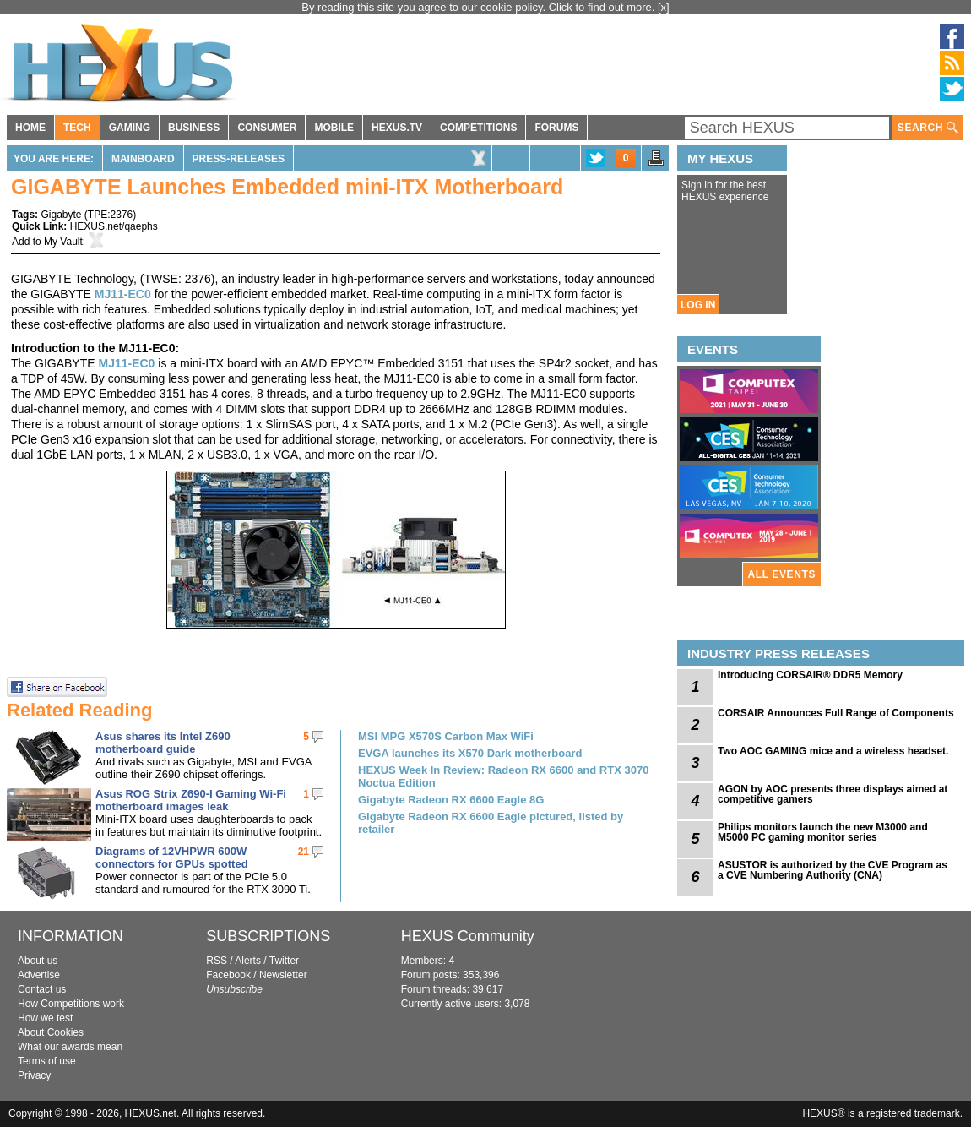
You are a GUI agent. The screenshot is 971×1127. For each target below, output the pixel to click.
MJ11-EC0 (123, 294)
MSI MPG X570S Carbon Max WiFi (446, 736)
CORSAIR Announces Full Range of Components (836, 713)
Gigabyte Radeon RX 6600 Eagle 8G (451, 799)
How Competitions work (71, 1004)
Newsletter (283, 975)
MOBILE (334, 127)
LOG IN (698, 305)
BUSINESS (194, 127)
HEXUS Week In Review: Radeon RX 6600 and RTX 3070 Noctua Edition (503, 776)
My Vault (63, 242)
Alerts (248, 960)
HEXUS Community (467, 936)
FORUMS (556, 127)
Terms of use (47, 1061)
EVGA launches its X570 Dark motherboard (470, 753)
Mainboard (143, 159)
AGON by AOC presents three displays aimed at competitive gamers (832, 794)
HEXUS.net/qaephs (114, 226)
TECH (77, 127)
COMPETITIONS (478, 127)
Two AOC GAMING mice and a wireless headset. (833, 751)
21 (303, 852)
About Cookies (51, 1032)
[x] (664, 7)
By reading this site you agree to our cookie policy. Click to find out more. (479, 7)
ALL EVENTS (782, 574)
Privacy (34, 1075)
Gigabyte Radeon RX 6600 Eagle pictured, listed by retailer (490, 823)
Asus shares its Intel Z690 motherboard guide (163, 742)
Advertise (39, 975)
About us (37, 960)
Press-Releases (239, 159)
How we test (45, 1018)
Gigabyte (61, 214)
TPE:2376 (110, 214)
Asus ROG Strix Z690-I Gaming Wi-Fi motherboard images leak (190, 800)
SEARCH (928, 128)
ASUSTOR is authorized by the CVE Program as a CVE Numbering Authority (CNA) (832, 870)
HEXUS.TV (397, 127)
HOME (30, 127)
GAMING (129, 127)
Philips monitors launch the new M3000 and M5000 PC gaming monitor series (823, 832)
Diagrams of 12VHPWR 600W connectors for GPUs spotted (171, 857)
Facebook (228, 975)
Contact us (42, 989)
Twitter (284, 960)
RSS (216, 960)
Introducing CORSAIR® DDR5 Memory (810, 675)
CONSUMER (266, 127)
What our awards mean (70, 1047)
